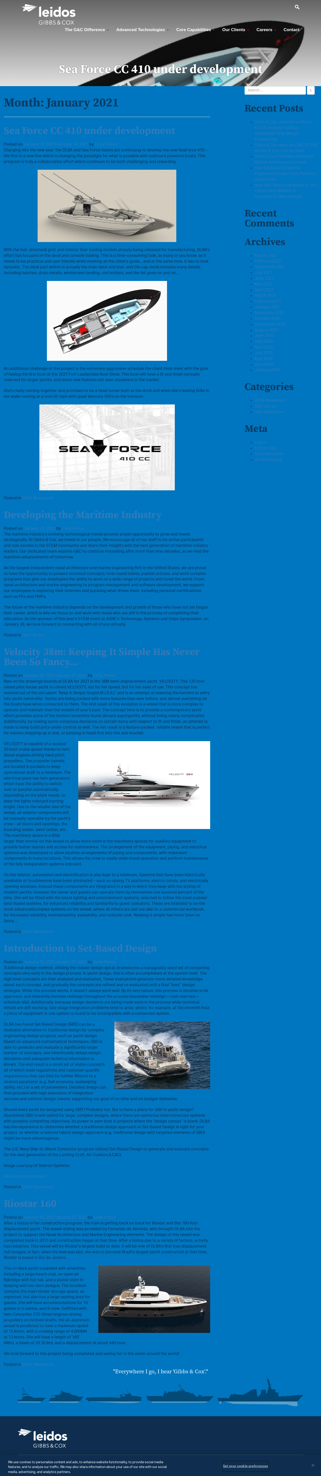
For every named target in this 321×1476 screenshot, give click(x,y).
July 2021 (263, 273)
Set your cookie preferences (245, 1470)
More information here (24, 1176)
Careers (266, 29)
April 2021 (264, 290)
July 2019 (263, 353)
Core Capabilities (195, 29)
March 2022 (265, 256)
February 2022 (268, 261)
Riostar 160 (30, 1203)
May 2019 (263, 359)
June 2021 (264, 278)
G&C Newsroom (269, 412)
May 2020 (263, 341)
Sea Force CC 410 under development (89, 130)
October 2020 (267, 319)
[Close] (312, 1469)
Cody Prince (106, 144)
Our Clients (235, 29)
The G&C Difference (87, 29)
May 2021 (263, 284)
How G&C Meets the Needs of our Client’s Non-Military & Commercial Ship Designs (285, 191)
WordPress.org (268, 460)
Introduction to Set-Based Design (80, 948)
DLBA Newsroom (37, 498)
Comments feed (269, 454)
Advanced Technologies (142, 29)
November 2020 (269, 313)
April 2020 (264, 347)
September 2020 (270, 324)
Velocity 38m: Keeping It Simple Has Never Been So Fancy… (102, 656)
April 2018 (264, 365)
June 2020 (264, 336)
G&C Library (33, 635)
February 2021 (268, 301)
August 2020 (266, 330)
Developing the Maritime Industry (83, 514)
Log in (260, 442)
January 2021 (267, 307)
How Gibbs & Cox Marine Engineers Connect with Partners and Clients (285, 174)
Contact (291, 29)
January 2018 (267, 370)
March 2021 (265, 295)
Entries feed (266, 448)
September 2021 (270, 267)
